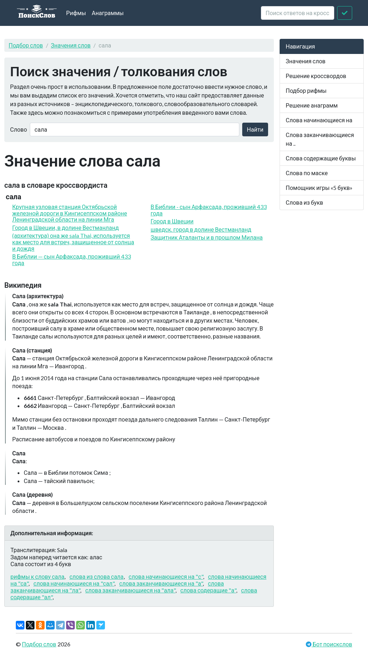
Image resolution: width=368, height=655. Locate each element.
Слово (18, 129)
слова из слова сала (96, 576)
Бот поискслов (332, 644)
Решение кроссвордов (316, 75)
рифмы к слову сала (37, 576)
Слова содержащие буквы (321, 158)
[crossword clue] (297, 13)
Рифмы (76, 12)
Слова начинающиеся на (319, 120)
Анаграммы (108, 12)
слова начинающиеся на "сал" (73, 583)
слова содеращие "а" (208, 590)
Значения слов (71, 45)
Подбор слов (26, 45)
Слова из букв (304, 202)
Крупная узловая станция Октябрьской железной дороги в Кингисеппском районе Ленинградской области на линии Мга (69, 213)
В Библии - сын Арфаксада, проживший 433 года (209, 210)
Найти (255, 129)
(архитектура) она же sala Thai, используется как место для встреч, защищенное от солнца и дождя (73, 241)
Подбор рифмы (306, 90)
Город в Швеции (172, 221)
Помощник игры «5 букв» (319, 187)
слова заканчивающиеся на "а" (161, 583)
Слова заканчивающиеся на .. (320, 139)
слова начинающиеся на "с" (166, 576)
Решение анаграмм (312, 105)
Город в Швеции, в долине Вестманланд (65, 227)
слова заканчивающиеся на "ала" (130, 590)
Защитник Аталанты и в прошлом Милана (207, 237)
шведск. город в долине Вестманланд (201, 229)
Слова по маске (307, 172)
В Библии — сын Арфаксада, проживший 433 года (71, 259)
